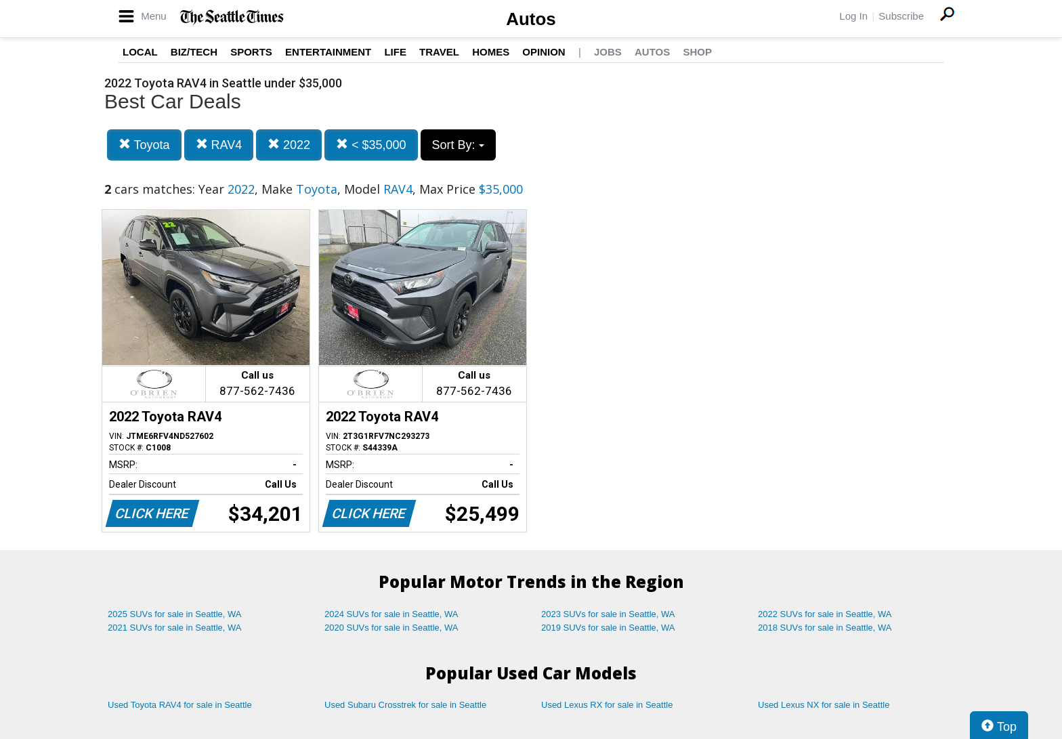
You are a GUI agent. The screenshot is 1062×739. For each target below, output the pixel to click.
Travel (439, 52)
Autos (531, 19)
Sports (251, 52)
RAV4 (219, 145)
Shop (697, 52)
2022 (289, 145)
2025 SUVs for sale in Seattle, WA (175, 614)
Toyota (144, 145)
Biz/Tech (194, 52)
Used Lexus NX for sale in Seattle (823, 705)
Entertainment (328, 52)
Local (140, 52)
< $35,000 (371, 145)
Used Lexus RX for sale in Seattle (607, 705)
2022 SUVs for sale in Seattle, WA (825, 614)
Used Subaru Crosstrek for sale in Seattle (405, 705)
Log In (853, 16)
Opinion (543, 52)
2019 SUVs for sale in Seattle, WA (608, 627)
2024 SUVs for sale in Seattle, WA (391, 614)
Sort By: (458, 145)
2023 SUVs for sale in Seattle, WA (608, 614)
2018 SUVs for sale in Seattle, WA (825, 627)
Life (395, 52)
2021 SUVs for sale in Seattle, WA (175, 627)
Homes (490, 52)
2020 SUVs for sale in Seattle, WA (391, 627)
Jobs (608, 52)
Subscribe (901, 16)
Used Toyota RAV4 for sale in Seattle (180, 705)
